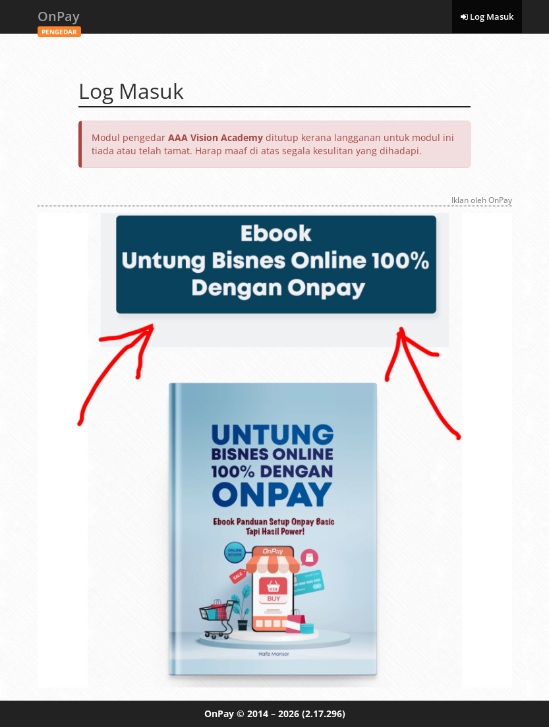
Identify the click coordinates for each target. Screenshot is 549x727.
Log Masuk (487, 16)
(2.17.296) (323, 713)
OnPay (59, 20)
